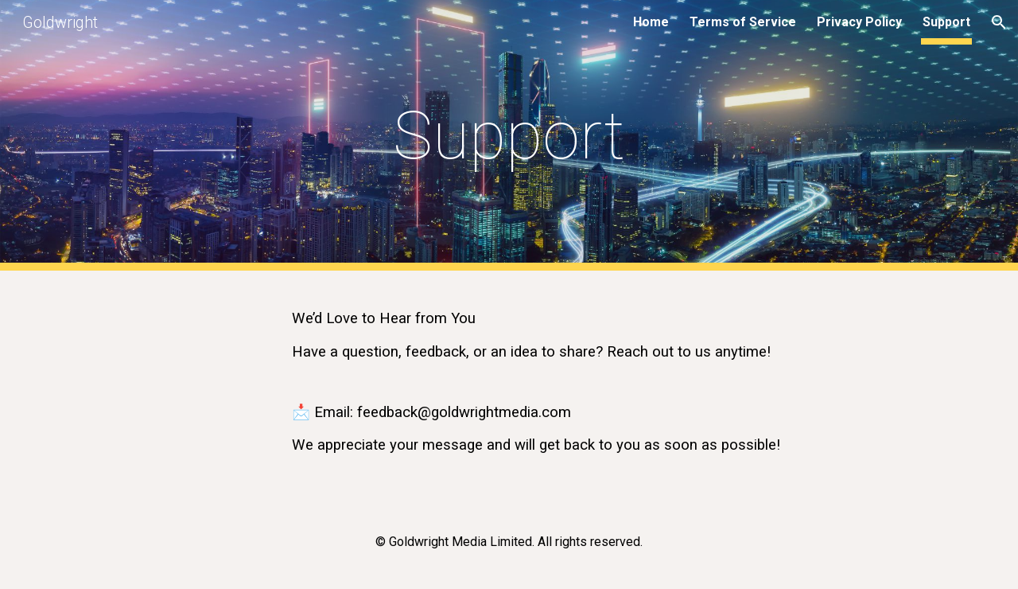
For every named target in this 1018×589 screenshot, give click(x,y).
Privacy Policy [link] (859, 21)
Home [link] (651, 21)
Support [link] (946, 21)
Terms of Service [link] (743, 21)
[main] (509, 136)
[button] (999, 22)
